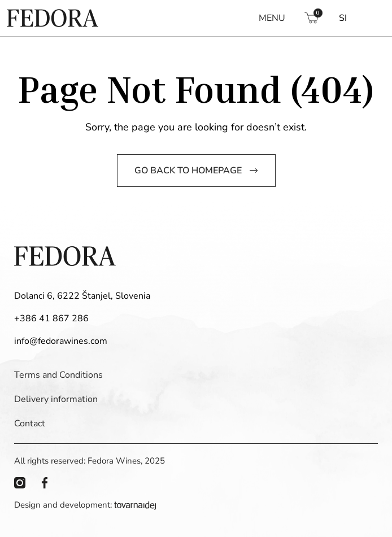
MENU (272, 18)
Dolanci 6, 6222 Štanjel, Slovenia (82, 296)
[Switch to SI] (342, 18)
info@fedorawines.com (60, 341)
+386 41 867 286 (51, 318)
